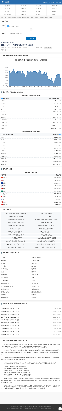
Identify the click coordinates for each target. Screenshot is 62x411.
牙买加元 (34, 280)
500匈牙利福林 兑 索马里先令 (16, 222)
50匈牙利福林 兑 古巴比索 (16, 216)
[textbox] (33, 26)
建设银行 (38, 11)
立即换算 (31, 38)
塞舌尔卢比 (34, 274)
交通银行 (23, 14)
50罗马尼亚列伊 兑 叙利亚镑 (16, 247)
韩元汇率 (38, 8)
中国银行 (7, 11)
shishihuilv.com (14, 406)
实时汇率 (7, 6)
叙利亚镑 (34, 266)
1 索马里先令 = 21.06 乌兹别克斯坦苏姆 (15, 366)
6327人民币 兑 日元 (46, 235)
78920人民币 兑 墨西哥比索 (16, 226)
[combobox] (33, 26)
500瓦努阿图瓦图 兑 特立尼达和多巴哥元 (46, 219)
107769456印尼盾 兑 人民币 (16, 235)
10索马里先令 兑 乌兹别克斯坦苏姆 (16, 213)
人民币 (3, 257)
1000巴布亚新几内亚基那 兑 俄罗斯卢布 (46, 247)
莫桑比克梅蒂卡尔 (36, 257)
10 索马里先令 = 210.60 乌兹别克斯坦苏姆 (15, 368)
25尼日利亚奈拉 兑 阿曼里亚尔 (15, 244)
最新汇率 (45, 2)
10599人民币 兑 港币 (16, 229)
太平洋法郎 (4, 280)
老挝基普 (34, 297)
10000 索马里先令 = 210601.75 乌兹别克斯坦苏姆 (17, 375)
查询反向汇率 (47, 47)
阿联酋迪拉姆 (5, 289)
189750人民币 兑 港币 (46, 222)
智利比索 (3, 266)
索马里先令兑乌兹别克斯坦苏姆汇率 (18, 17)
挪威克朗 (3, 295)
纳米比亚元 (4, 260)
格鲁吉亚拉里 (5, 283)
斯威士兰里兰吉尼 (36, 292)
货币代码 (51, 2)
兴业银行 (54, 14)
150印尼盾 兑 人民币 (16, 238)
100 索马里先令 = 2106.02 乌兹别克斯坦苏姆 (16, 370)
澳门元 (3, 272)
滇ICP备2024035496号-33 (44, 406)
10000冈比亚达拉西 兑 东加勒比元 (15, 241)
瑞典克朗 (34, 269)
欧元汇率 (38, 6)
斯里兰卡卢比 (5, 292)
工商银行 (23, 11)
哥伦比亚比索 (35, 286)
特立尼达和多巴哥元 (7, 286)
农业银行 (54, 11)
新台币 (3, 263)
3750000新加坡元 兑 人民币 (46, 226)
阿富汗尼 (34, 272)
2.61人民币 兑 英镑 (46, 216)
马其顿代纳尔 (35, 289)
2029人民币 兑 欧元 (46, 213)
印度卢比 (34, 263)
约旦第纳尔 (4, 297)
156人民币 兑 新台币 (46, 232)
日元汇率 (23, 8)
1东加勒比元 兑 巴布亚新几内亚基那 (46, 238)
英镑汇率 (54, 6)
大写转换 (58, 2)
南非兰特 (34, 295)
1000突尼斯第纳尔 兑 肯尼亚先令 (46, 241)
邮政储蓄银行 (8, 14)
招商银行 (38, 14)
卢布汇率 (54, 8)
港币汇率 (7, 8)
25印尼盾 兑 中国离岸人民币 (16, 232)
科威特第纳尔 (5, 269)
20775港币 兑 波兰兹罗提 (46, 229)
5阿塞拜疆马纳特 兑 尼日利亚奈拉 (46, 244)
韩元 (32, 277)
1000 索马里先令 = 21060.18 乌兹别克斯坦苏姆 (17, 372)
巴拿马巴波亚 (35, 260)
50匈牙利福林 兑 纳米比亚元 (16, 219)
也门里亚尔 (34, 283)
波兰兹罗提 (4, 274)
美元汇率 (23, 6)
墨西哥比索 (4, 277)
